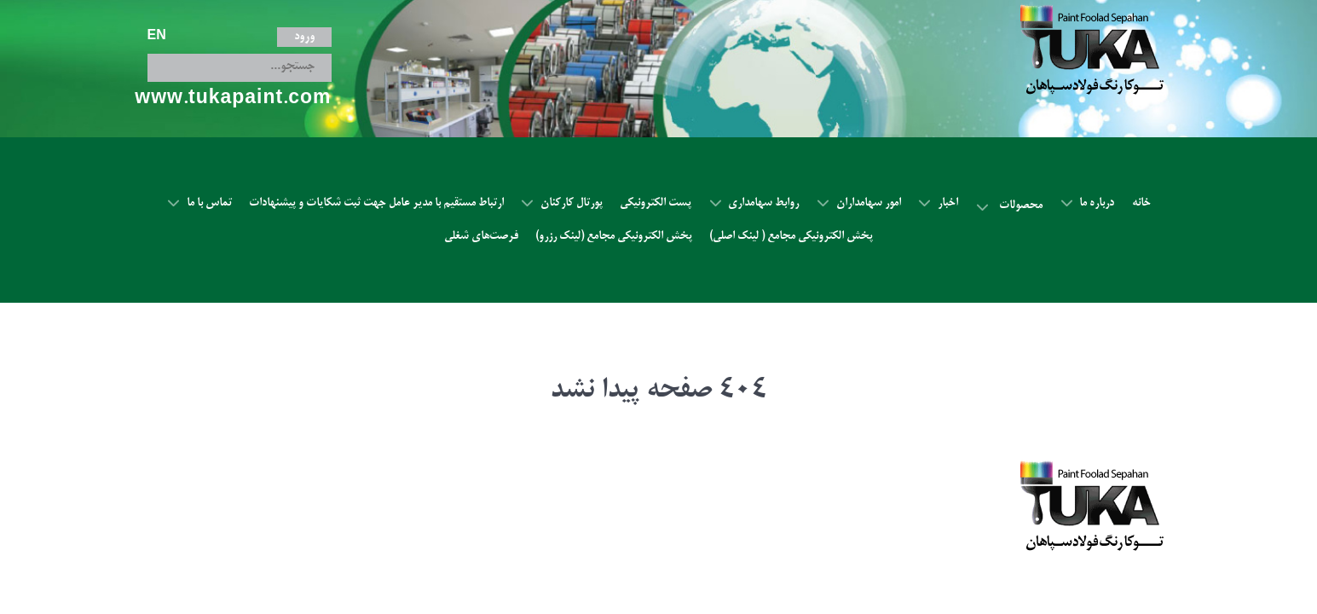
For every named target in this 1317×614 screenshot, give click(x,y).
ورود (304, 17)
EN (156, 17)
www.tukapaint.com (233, 80)
